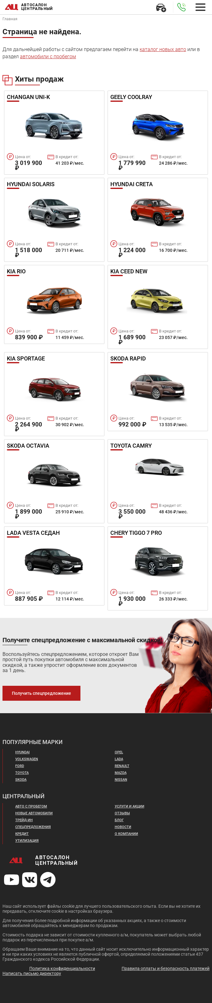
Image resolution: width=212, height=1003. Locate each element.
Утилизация (27, 841)
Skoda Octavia (28, 446)
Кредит (22, 834)
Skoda (20, 780)
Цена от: (23, 156)
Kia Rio (16, 272)
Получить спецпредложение (41, 693)
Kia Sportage (26, 359)
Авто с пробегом (31, 806)
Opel (119, 752)
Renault (122, 766)
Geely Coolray (131, 97)
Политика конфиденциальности (62, 968)
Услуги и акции (129, 806)
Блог (119, 820)
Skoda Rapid (128, 359)
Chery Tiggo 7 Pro (136, 533)
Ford (19, 766)
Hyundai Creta (131, 184)
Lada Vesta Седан (33, 533)
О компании (126, 834)
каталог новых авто (163, 49)
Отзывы (122, 813)
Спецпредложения (33, 827)
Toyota (22, 773)
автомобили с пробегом (48, 56)
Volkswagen (26, 759)
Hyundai (22, 752)
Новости (123, 827)
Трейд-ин (24, 820)
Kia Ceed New (128, 272)
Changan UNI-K (28, 97)
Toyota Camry (131, 446)
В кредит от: (66, 156)
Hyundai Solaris (31, 184)
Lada (119, 759)
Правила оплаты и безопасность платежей (166, 968)
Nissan (121, 780)
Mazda (121, 773)
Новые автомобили (34, 813)
